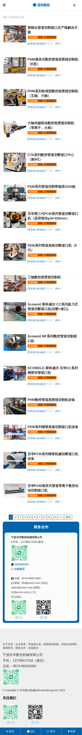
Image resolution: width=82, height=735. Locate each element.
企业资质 (20, 644)
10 (54, 517)
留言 (51, 731)
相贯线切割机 (51, 644)
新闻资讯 (8, 647)
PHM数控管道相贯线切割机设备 (51, 400)
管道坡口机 (34, 644)
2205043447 (21, 564)
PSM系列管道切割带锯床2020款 (52, 186)
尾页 (68, 517)
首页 (5, 17)
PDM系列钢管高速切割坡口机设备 (53, 427)
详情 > (58, 43)
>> (60, 517)
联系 (71, 731)
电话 (10, 731)
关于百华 (8, 644)
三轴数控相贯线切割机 (44, 277)
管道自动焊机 (69, 644)
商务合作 (20, 647)
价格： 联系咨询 (47, 37)
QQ (30, 731)
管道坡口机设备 (36, 43)
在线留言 (19, 568)
